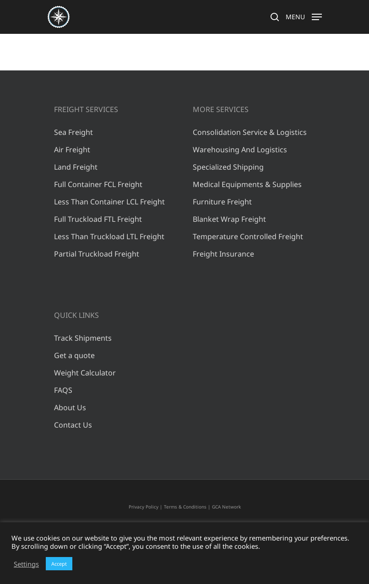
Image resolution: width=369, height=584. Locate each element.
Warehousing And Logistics (240, 150)
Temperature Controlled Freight (248, 236)
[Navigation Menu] (304, 16)
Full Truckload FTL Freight (98, 219)
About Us (70, 407)
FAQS (63, 390)
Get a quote (74, 355)
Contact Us (73, 425)
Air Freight (72, 150)
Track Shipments (83, 338)
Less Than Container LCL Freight (109, 202)
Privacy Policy (143, 507)
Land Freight (76, 167)
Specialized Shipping (228, 167)
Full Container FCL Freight (98, 184)
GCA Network (226, 507)
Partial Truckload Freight (96, 254)
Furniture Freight (222, 202)
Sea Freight (73, 132)
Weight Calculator (85, 373)
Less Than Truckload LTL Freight (109, 236)
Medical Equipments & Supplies (247, 184)
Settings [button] (26, 564)
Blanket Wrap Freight (229, 219)
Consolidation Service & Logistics (250, 132)
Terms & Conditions (185, 507)
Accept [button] (59, 563)
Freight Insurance (223, 254)
